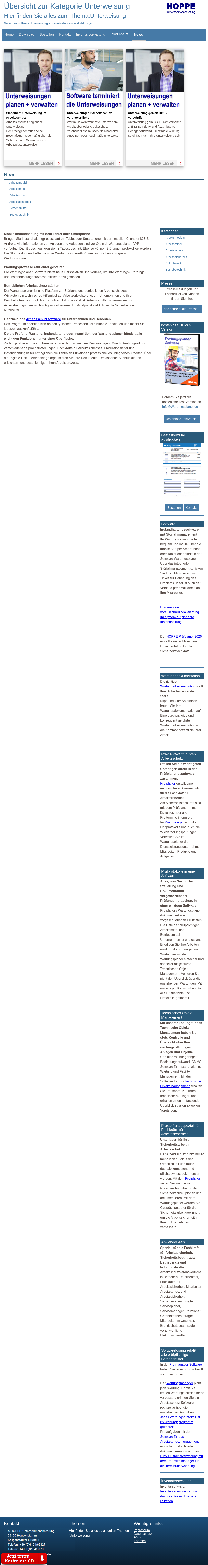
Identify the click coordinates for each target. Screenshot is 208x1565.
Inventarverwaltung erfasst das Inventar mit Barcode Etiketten (179, 1496)
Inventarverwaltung (90, 34)
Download (26, 34)
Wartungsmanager (179, 1383)
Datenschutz (143, 1533)
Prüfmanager (174, 822)
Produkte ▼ (119, 34)
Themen (140, 1541)
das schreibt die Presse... (182, 309)
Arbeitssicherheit (20, 201)
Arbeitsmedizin (18, 182)
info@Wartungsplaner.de (180, 406)
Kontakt (65, 34)
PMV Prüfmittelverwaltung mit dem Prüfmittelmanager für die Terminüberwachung (181, 1461)
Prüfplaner (167, 783)
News (138, 34)
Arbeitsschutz (18, 195)
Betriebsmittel (18, 208)
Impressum (142, 1530)
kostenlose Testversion (182, 419)
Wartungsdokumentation (177, 686)
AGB (137, 1537)
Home (9, 34)
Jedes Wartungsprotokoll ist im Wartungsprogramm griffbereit (180, 1422)
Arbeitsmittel (17, 188)
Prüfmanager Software (185, 1364)
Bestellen (47, 34)
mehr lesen (41, 163)
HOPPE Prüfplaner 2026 (184, 636)
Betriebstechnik (19, 214)
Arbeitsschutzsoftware (43, 319)
